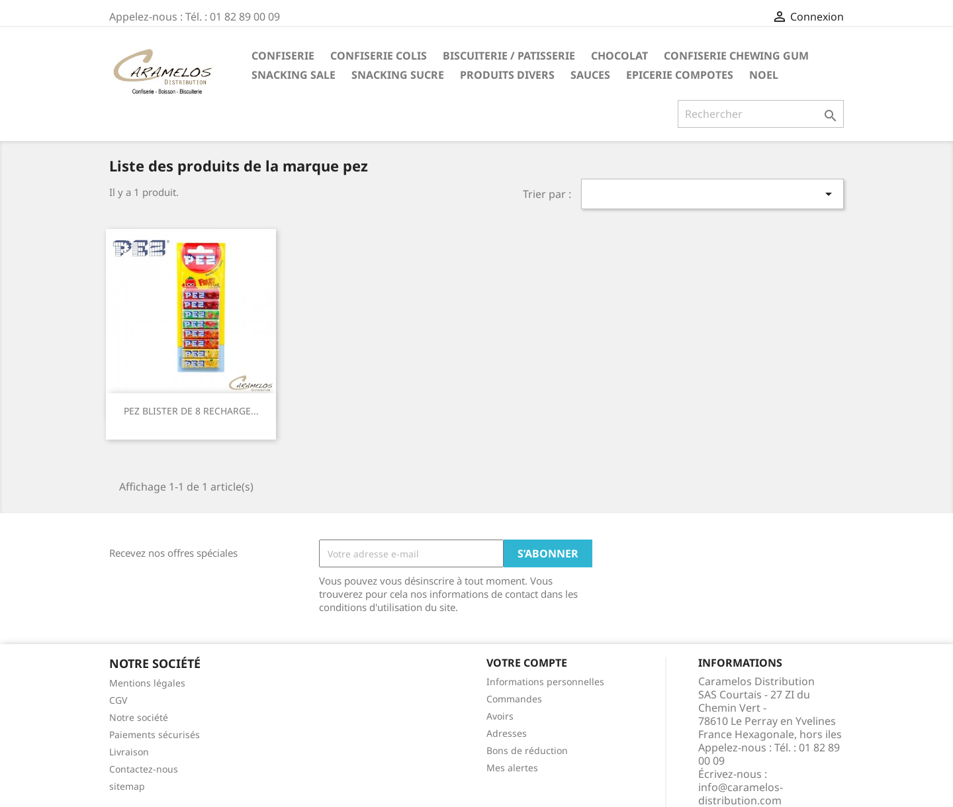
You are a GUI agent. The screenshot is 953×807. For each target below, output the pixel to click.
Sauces (590, 75)
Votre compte (526, 662)
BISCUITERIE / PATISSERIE (509, 55)
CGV (118, 700)
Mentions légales (147, 683)
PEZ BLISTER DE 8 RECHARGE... (191, 410)
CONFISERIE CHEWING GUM (736, 55)
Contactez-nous (143, 769)
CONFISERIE (282, 55)
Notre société (138, 717)
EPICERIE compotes (679, 75)
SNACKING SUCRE (397, 75)
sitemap (127, 786)
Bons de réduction (527, 750)
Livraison (129, 751)
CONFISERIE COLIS (378, 55)
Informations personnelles (545, 681)
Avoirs (500, 716)
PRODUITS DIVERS (507, 75)
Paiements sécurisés (154, 734)
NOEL (763, 75)
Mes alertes (512, 767)
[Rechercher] (761, 114)
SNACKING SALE (293, 75)
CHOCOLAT (619, 55)
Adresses (506, 733)
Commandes (514, 698)
